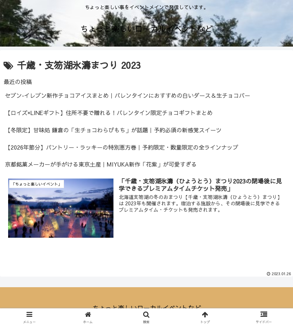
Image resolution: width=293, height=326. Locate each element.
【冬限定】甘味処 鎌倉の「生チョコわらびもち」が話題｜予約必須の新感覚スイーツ (113, 130)
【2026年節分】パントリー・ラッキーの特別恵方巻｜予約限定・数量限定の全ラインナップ (121, 147)
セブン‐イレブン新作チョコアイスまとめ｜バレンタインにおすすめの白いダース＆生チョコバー (127, 95)
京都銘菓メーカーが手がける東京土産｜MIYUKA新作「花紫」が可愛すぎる (101, 164)
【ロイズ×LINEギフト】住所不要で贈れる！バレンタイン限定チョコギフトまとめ (109, 112)
